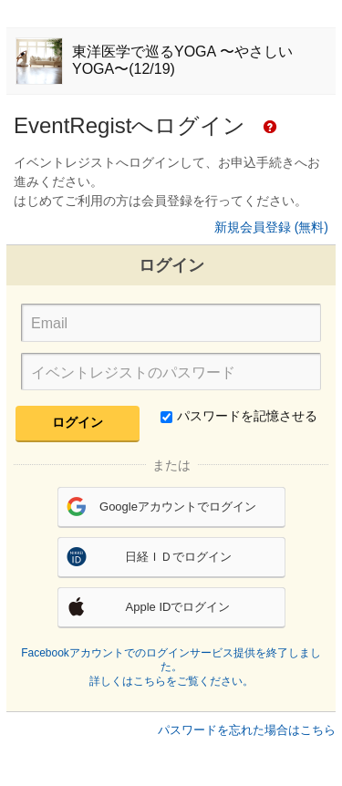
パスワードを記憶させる (239, 416)
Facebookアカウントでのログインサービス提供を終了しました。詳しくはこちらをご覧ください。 (171, 667)
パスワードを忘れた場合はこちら (247, 730)
